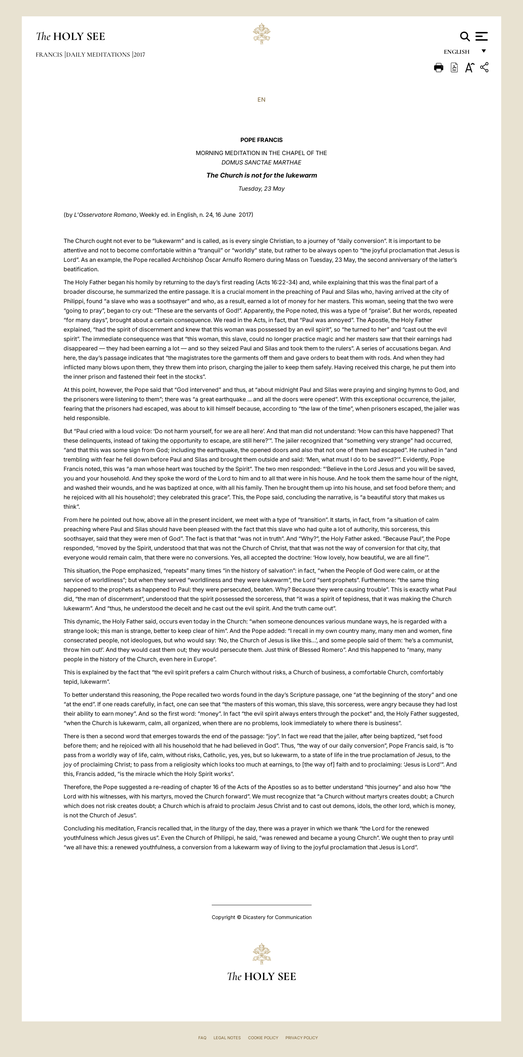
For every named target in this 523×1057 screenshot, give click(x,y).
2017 (139, 54)
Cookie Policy (263, 1037)
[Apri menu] (481, 36)
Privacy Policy (301, 1037)
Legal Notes (227, 1037)
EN (261, 99)
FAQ (202, 1037)
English (460, 53)
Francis (50, 54)
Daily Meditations (98, 54)
